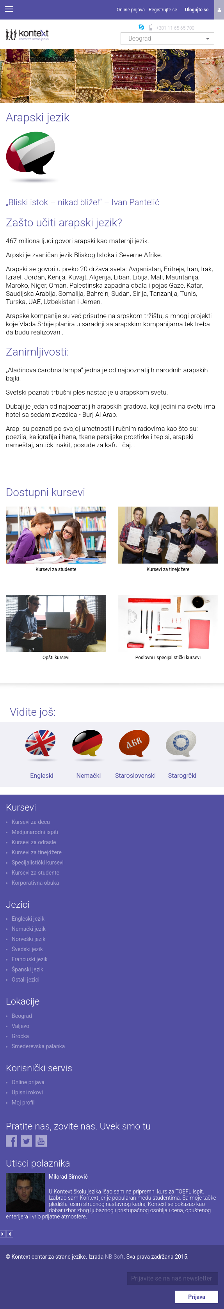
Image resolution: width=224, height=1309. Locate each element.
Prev (9, 1234)
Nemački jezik (29, 929)
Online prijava (131, 9)
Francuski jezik (30, 959)
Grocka (20, 1036)
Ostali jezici (25, 979)
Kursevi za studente (35, 873)
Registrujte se (163, 9)
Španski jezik (27, 969)
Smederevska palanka (38, 1046)
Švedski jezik (27, 949)
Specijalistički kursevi (38, 862)
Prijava (196, 1297)
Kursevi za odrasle (34, 842)
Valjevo (20, 1026)
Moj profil (23, 1102)
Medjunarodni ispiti (35, 832)
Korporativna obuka (35, 883)
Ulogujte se (196, 9)
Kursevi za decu (31, 822)
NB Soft (114, 1257)
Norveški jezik (28, 939)
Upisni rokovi (27, 1092)
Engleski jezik (28, 919)
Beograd (22, 1016)
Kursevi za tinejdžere (37, 852)
